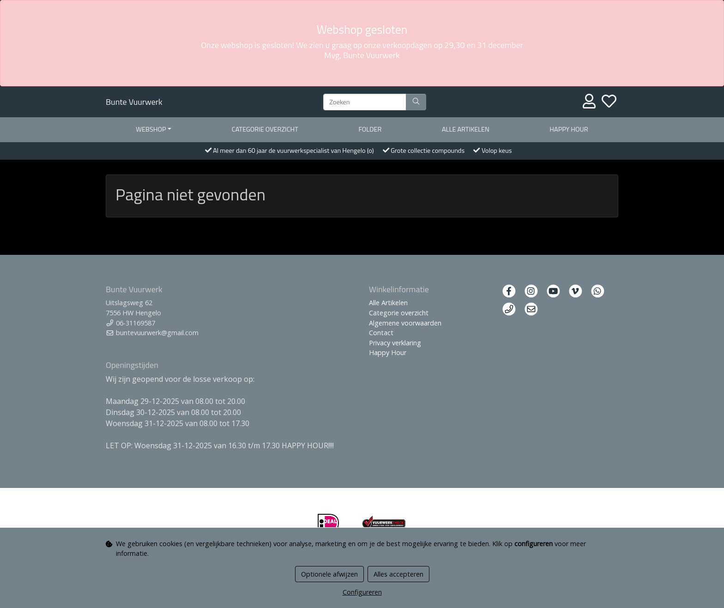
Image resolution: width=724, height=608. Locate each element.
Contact (381, 332)
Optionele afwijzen (329, 574)
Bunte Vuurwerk (134, 102)
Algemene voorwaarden (405, 323)
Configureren (362, 592)
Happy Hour (568, 129)
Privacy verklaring (395, 342)
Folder (369, 129)
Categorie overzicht (265, 129)
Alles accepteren (398, 574)
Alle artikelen (465, 129)
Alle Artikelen (388, 302)
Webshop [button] (151, 129)
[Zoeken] (364, 102)
